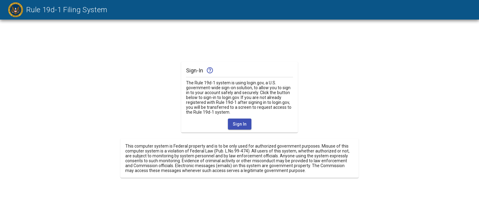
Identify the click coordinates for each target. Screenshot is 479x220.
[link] (56, 9)
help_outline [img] (210, 70)
